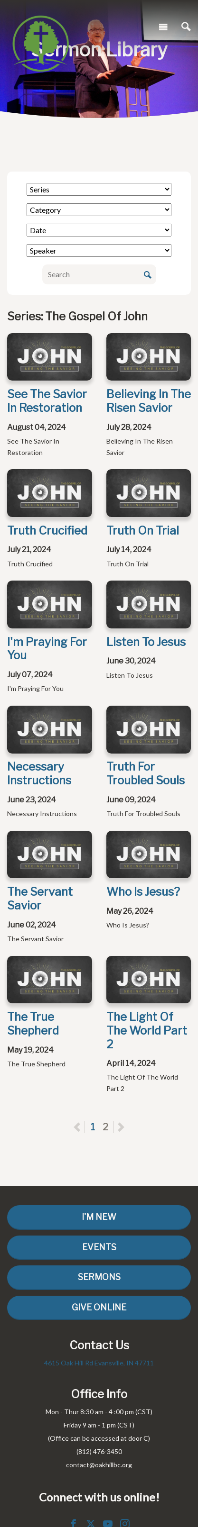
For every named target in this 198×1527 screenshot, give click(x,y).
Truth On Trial (142, 530)
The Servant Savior (40, 898)
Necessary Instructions (39, 773)
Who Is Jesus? (143, 892)
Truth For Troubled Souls (145, 773)
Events (99, 1247)
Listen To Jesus (146, 642)
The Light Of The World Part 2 (146, 1030)
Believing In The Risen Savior (148, 401)
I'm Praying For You (47, 649)
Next (121, 1127)
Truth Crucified (47, 530)
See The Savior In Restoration (47, 401)
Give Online (99, 1307)
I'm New (99, 1217)
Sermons (99, 1277)
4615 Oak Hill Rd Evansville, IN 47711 (99, 1363)
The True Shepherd (33, 1023)
